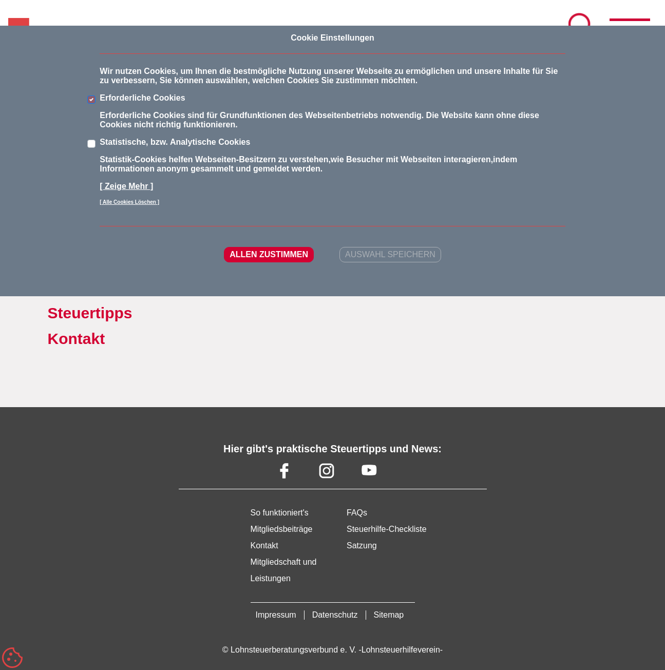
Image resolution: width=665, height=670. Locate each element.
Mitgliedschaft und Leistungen (284, 570)
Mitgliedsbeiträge (282, 529)
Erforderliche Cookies (142, 97)
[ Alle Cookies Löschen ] (129, 202)
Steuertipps (90, 312)
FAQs (357, 512)
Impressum (276, 614)
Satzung (362, 545)
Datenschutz (335, 614)
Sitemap (389, 614)
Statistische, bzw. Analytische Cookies (175, 142)
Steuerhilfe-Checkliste (387, 529)
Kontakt (76, 338)
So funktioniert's (280, 512)
